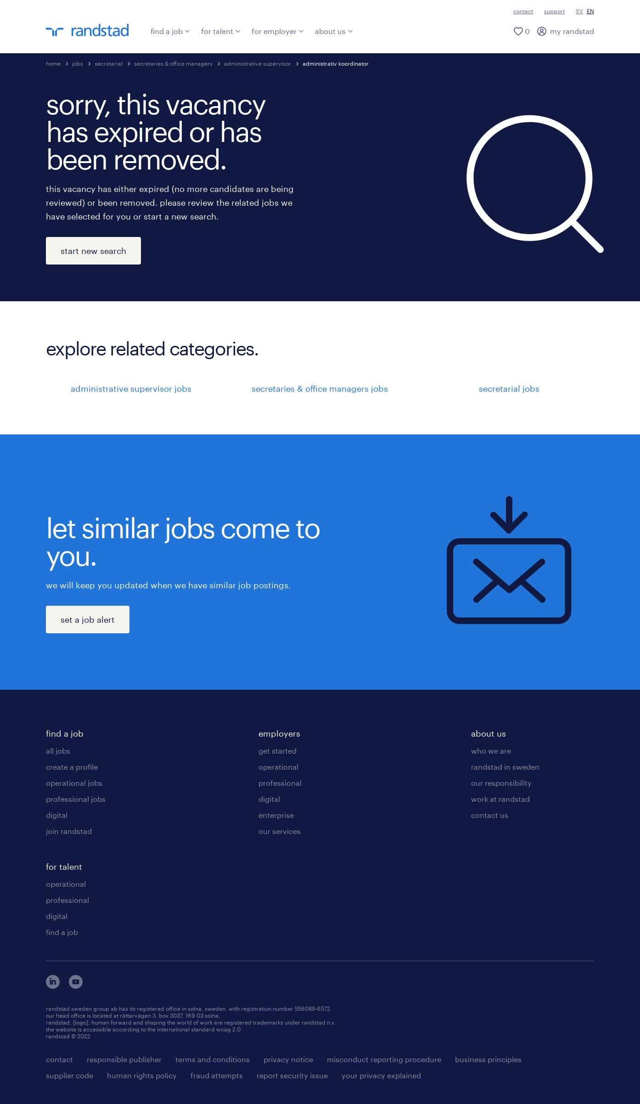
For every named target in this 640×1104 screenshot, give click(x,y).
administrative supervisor (257, 63)
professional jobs (76, 798)
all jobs (58, 750)
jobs (77, 63)
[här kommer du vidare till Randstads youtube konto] (76, 985)
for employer (278, 31)
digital (56, 815)
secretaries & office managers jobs (320, 388)
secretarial (109, 63)
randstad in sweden (505, 766)
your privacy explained (381, 1075)
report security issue (292, 1075)
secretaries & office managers (173, 63)
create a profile (72, 766)
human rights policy (142, 1075)
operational (66, 883)
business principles (488, 1059)
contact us (489, 815)
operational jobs (74, 782)
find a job (170, 31)
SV (579, 11)
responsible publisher (124, 1059)
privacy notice (288, 1059)
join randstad (69, 831)
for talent (221, 31)
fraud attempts (217, 1075)
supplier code (69, 1075)
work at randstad (500, 798)
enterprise (276, 815)
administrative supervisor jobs (131, 388)
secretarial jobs (509, 388)
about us (334, 31)
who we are (491, 750)
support (554, 11)
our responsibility (501, 782)
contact (523, 11)
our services (279, 831)
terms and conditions (212, 1059)
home (53, 63)
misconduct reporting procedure (384, 1059)
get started (277, 750)
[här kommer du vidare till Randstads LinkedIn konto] (53, 985)
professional (67, 900)
